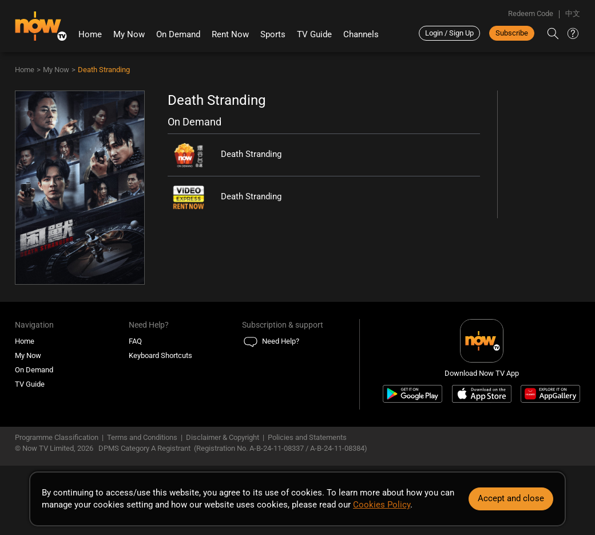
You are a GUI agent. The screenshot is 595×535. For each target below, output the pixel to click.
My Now (129, 34)
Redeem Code (530, 13)
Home (90, 34)
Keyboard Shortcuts (160, 355)
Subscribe (511, 33)
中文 (572, 13)
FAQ (135, 341)
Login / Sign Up (449, 33)
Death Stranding (104, 69)
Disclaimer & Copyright (222, 437)
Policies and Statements (307, 437)
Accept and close (511, 498)
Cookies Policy (381, 504)
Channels (361, 34)
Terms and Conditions (142, 437)
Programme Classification (56, 437)
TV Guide (314, 34)
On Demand (178, 34)
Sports (272, 34)
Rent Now (230, 34)
